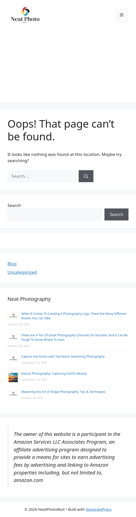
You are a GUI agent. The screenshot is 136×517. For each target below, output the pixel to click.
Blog (12, 264)
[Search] (86, 176)
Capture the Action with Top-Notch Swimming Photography (63, 356)
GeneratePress (98, 509)
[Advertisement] (68, 67)
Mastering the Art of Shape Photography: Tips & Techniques (63, 392)
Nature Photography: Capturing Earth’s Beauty (54, 373)
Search (14, 205)
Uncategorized (22, 272)
